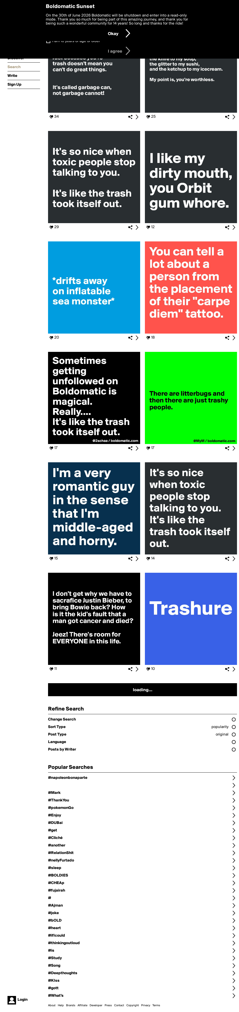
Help (61, 1005)
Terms (156, 1005)
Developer (96, 1005)
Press (108, 1005)
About (52, 1005)
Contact (119, 1005)
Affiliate (82, 1005)
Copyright (132, 1005)
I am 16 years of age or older (76, 41)
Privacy (145, 1005)
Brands (70, 1005)
